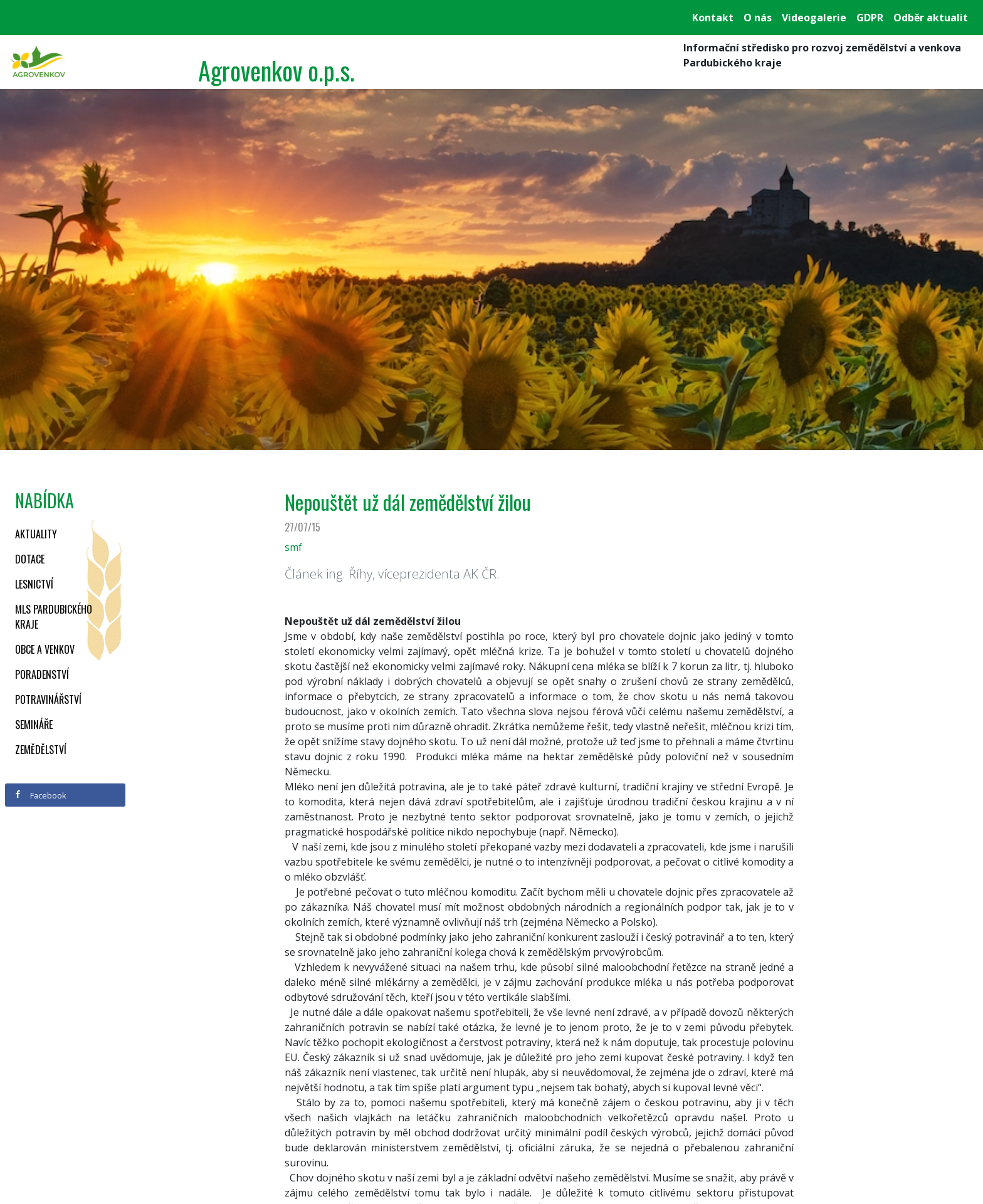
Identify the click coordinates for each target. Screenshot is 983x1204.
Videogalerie (814, 17)
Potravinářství (48, 699)
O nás (758, 17)
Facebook (40, 795)
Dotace (30, 559)
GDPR (869, 17)
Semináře (34, 724)
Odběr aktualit (930, 17)
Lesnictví (34, 584)
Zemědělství (40, 749)
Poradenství (42, 674)
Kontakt (712, 17)
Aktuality (36, 534)
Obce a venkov (45, 649)
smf (293, 547)
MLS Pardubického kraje (53, 617)
